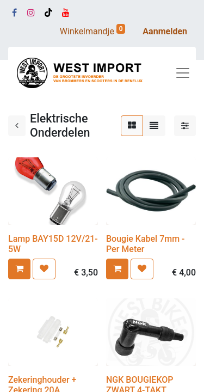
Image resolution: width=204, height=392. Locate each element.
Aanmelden (165, 31)
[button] (19, 269)
